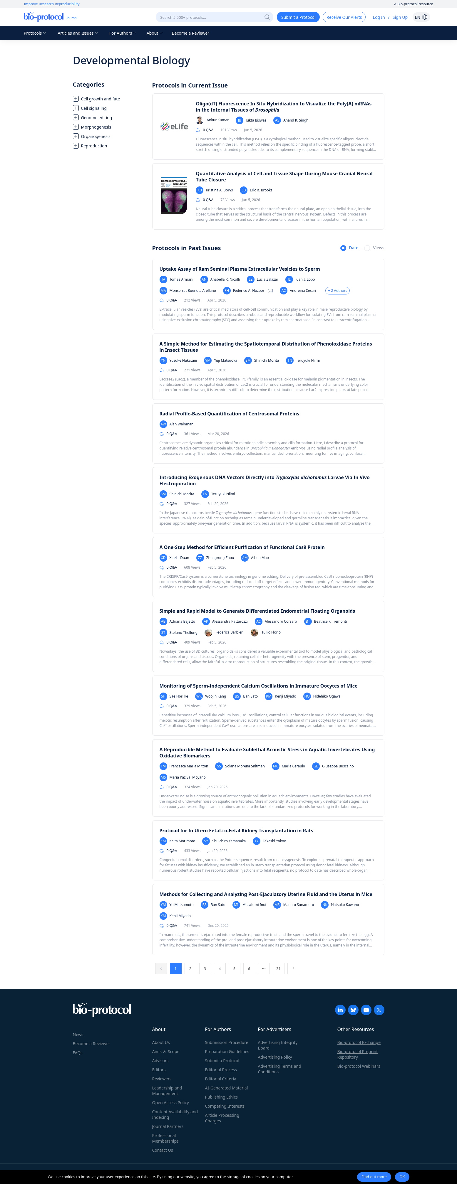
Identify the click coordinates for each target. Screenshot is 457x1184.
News (78, 1034)
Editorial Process (221, 1069)
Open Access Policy (170, 1102)
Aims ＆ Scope (166, 1051)
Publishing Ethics (221, 1097)
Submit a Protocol (222, 1060)
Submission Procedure (226, 1042)
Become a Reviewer (191, 33)
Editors (159, 1069)
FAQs (78, 1052)
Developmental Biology (131, 60)
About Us (161, 1042)
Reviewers (162, 1079)
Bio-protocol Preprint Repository (357, 1054)
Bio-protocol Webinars (358, 1066)
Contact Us (162, 1150)
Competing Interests (225, 1106)
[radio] (349, 248)
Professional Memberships (165, 1138)
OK (402, 1176)
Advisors (160, 1060)
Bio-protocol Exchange (359, 1042)
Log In (379, 17)
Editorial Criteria (220, 1079)
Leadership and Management (167, 1090)
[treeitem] (109, 98)
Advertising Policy (275, 1057)
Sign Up (400, 17)
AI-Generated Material (226, 1088)
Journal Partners (168, 1126)
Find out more (374, 1176)
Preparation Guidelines (227, 1051)
